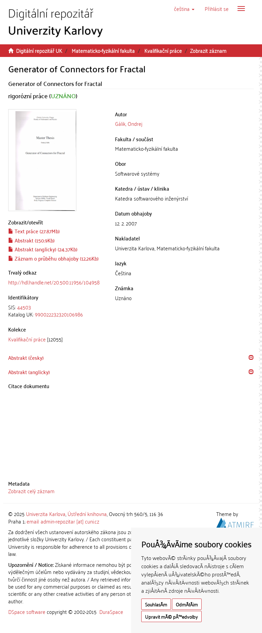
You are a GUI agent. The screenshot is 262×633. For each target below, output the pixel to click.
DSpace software (26, 611)
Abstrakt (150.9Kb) (31, 240)
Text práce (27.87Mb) (34, 231)
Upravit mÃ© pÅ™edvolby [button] (171, 616)
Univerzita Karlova (46, 513)
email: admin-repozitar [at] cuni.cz (63, 521)
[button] (184, 8)
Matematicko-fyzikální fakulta (103, 50)
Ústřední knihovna (87, 513)
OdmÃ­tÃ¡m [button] (187, 604)
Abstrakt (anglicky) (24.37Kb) (42, 249)
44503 (24, 307)
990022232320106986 (59, 314)
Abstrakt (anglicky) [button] (29, 372)
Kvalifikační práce (163, 50)
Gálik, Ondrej (128, 123)
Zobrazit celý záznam (31, 491)
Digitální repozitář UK (39, 50)
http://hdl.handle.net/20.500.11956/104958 (54, 282)
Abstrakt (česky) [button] (26, 357)
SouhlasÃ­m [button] (156, 604)
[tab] (56, 311)
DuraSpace (111, 611)
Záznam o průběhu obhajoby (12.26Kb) (53, 258)
